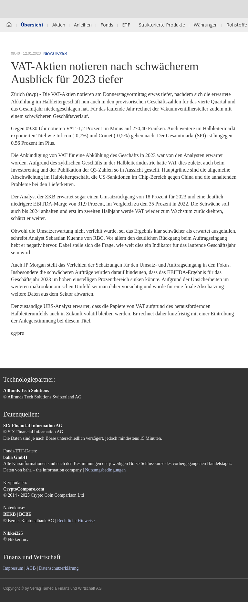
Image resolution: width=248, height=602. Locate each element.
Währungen (206, 25)
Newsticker (55, 53)
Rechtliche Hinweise (76, 520)
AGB (31, 568)
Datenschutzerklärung (59, 568)
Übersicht (32, 25)
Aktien (58, 25)
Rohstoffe (236, 25)
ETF (126, 25)
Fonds (106, 25)
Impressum (13, 568)
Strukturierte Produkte (162, 25)
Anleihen (83, 25)
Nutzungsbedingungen (105, 470)
